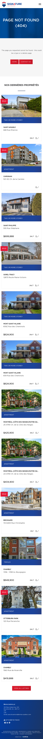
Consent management (25, 734)
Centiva (25, 736)
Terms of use (14, 734)
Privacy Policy (36, 732)
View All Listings (21, 688)
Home (14, 62)
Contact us (26, 62)
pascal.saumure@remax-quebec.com (19, 714)
